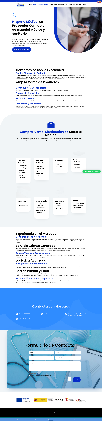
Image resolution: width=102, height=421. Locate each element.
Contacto (79, 4)
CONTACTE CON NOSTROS (21, 49)
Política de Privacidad (39, 412)
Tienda (70, 4)
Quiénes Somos (53, 4)
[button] (91, 171)
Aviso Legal (18, 412)
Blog (74, 4)
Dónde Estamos (62, 4)
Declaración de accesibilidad (77, 412)
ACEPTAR (51, 420)
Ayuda (84, 4)
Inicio (30, 4)
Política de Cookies (57, 412)
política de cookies (77, 419)
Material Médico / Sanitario (40, 4)
